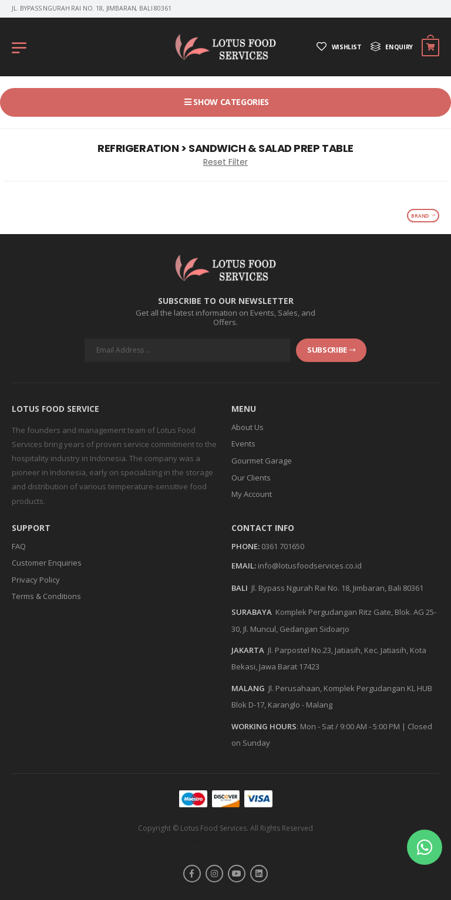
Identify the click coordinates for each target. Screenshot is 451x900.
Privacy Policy (36, 579)
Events (243, 443)
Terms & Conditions (46, 596)
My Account (251, 494)
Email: (243, 566)
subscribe (331, 349)
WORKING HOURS (264, 726)
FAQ (19, 546)
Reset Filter (225, 162)
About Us (247, 427)
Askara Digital (248, 840)
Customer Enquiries (47, 562)
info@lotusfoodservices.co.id (310, 565)
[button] (424, 847)
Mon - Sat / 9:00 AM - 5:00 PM (350, 726)
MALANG (248, 688)
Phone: (245, 546)
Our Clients (251, 477)
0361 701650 (282, 546)
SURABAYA (251, 612)
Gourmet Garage (261, 460)
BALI (239, 588)
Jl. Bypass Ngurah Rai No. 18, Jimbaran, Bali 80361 (337, 588)
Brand (423, 215)
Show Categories (230, 101)
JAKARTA (247, 650)
